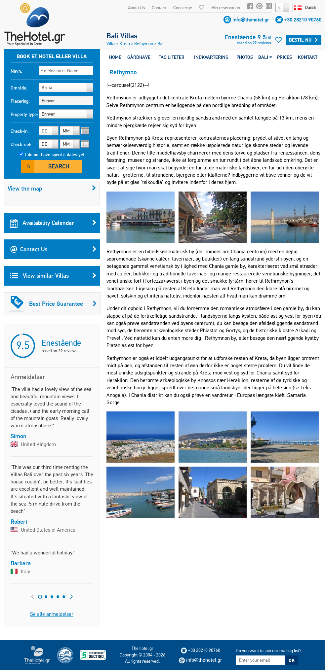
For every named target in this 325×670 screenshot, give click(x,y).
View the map (52, 188)
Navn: (16, 71)
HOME (115, 57)
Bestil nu (303, 40)
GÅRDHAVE (138, 57)
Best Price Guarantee (53, 304)
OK (292, 660)
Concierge (182, 8)
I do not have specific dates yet (54, 155)
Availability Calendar (53, 223)
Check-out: (21, 144)
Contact (159, 8)
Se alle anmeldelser (51, 614)
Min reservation (225, 8)
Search (58, 166)
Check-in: (20, 131)
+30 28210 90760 (302, 19)
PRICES (284, 57)
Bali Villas (121, 35)
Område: (19, 88)
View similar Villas (53, 276)
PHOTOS (244, 57)
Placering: (20, 101)
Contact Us (53, 249)
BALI (265, 57)
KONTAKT (307, 57)
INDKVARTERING (211, 57)
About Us (136, 8)
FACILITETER (171, 57)
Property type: (24, 114)
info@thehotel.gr (250, 19)
